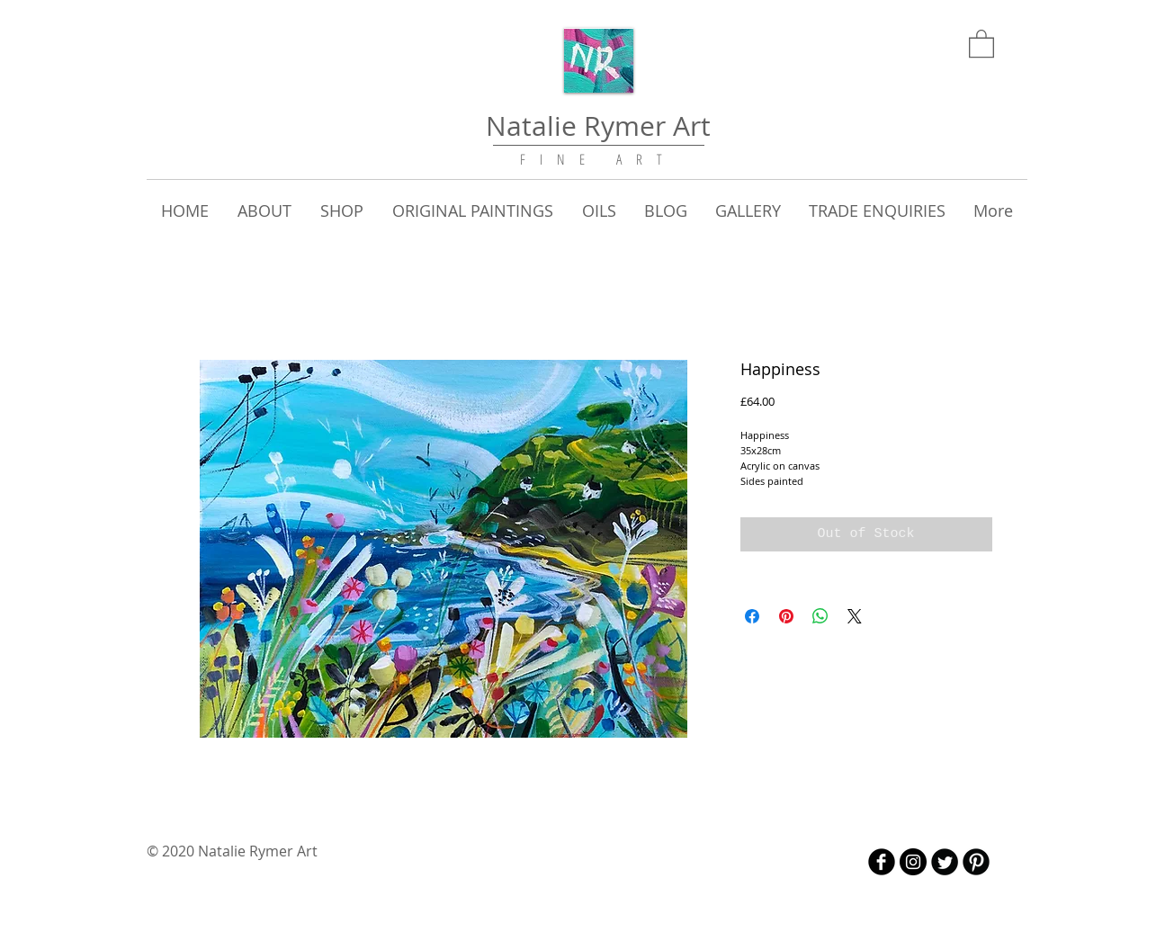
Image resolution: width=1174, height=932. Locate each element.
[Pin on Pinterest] (786, 616)
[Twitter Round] (944, 861)
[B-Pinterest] (976, 861)
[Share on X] (854, 616)
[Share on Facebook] (752, 616)
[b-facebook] (881, 861)
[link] (981, 43)
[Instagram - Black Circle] (913, 861)
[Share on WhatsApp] (820, 616)
